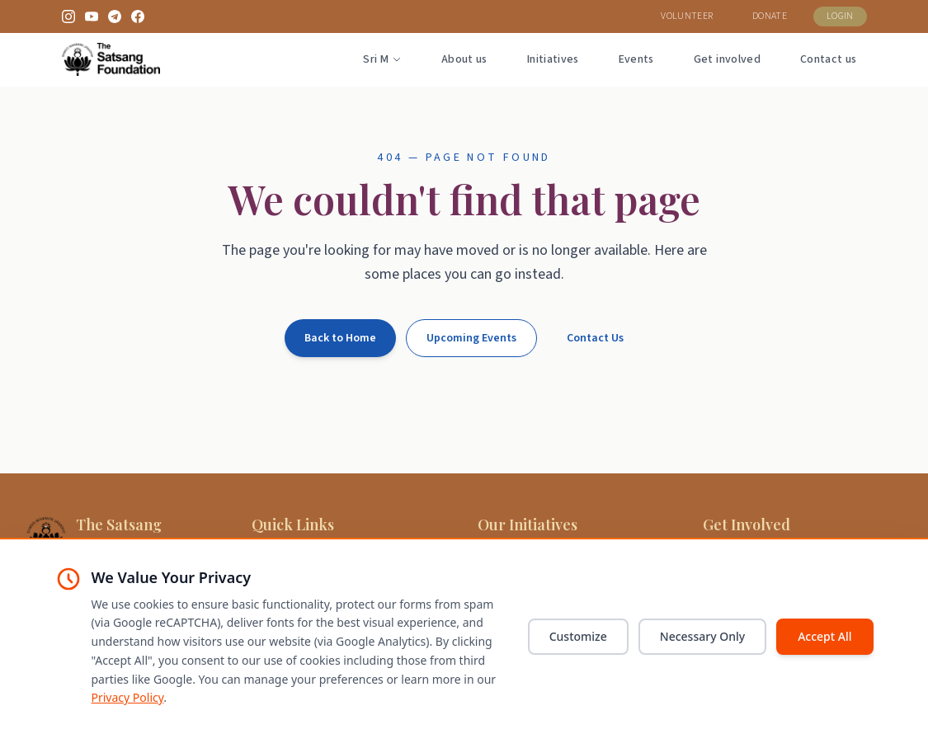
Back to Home (340, 338)
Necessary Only (702, 636)
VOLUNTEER (687, 16)
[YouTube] (91, 16)
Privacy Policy (128, 697)
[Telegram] (114, 16)
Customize (578, 636)
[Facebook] (137, 16)
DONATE (769, 16)
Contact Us (595, 338)
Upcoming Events (471, 338)
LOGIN (840, 16)
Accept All (824, 636)
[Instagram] (68, 16)
